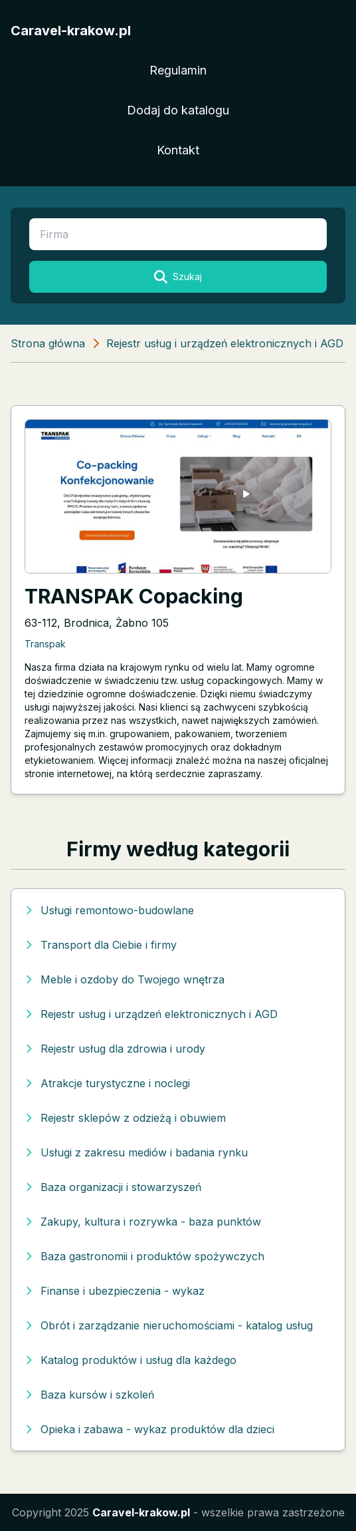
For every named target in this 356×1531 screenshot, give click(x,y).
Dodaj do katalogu (178, 110)
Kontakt (178, 150)
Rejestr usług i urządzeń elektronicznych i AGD (224, 343)
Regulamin (178, 70)
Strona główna (48, 343)
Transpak (45, 643)
